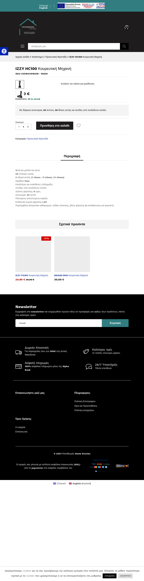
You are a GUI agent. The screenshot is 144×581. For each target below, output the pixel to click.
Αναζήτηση (124, 46)
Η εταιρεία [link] (20, 517)
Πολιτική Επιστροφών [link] (84, 491)
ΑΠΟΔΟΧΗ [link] (110, 576)
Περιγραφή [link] (72, 245)
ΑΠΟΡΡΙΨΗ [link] (125, 576)
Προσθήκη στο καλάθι (54, 215)
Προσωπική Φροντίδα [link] (37, 228)
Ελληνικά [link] (43, 6)
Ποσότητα (19, 212)
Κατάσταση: (21, 188)
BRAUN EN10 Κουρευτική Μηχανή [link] (71, 365)
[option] (33, 350)
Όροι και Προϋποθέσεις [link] (85, 495)
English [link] (43, 8)
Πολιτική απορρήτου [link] (84, 500)
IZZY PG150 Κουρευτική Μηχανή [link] (31, 365)
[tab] (72, 247)
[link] (4, 51)
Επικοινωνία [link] (21, 521)
